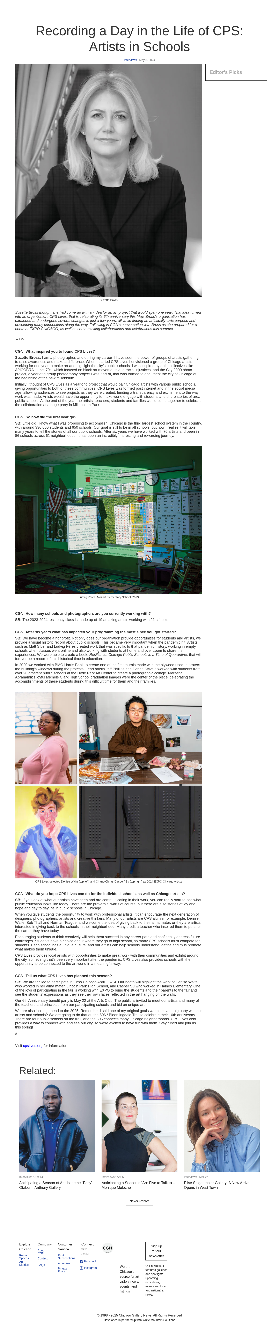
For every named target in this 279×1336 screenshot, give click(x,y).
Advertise (64, 1263)
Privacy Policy (62, 1270)
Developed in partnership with (139, 1320)
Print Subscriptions (66, 1257)
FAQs (41, 1265)
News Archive (139, 1201)
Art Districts (24, 1263)
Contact (42, 1258)
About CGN (41, 1252)
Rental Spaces (24, 1257)
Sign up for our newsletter (156, 1251)
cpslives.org (33, 1046)
